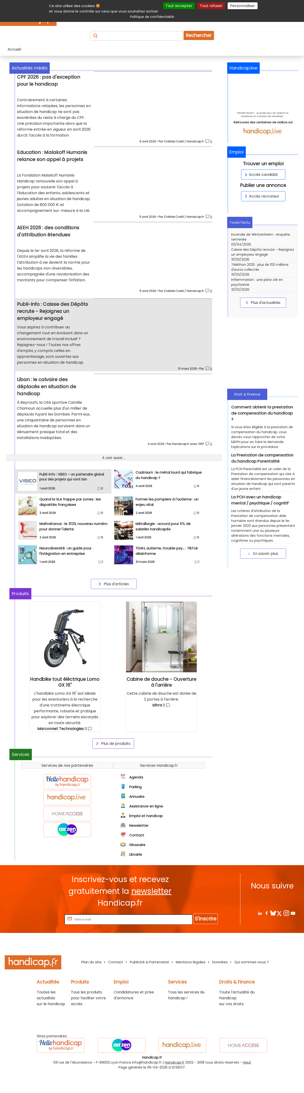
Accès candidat (260, 174)
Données (220, 983)
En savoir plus (262, 553)
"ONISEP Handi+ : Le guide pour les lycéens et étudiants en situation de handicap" (262, 114)
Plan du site (91, 983)
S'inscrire (205, 939)
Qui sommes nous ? (251, 983)
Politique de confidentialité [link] (152, 16)
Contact (115, 983)
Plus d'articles (113, 605)
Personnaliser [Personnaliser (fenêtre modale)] (242, 5)
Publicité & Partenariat (149, 983)
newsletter (151, 912)
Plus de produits (112, 764)
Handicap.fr (175, 1083)
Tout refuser (211, 5)
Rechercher (199, 35)
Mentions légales (190, 983)
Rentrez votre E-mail (44, 940)
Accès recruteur (261, 196)
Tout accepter (179, 5)
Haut (247, 1083)
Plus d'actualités (262, 302)
